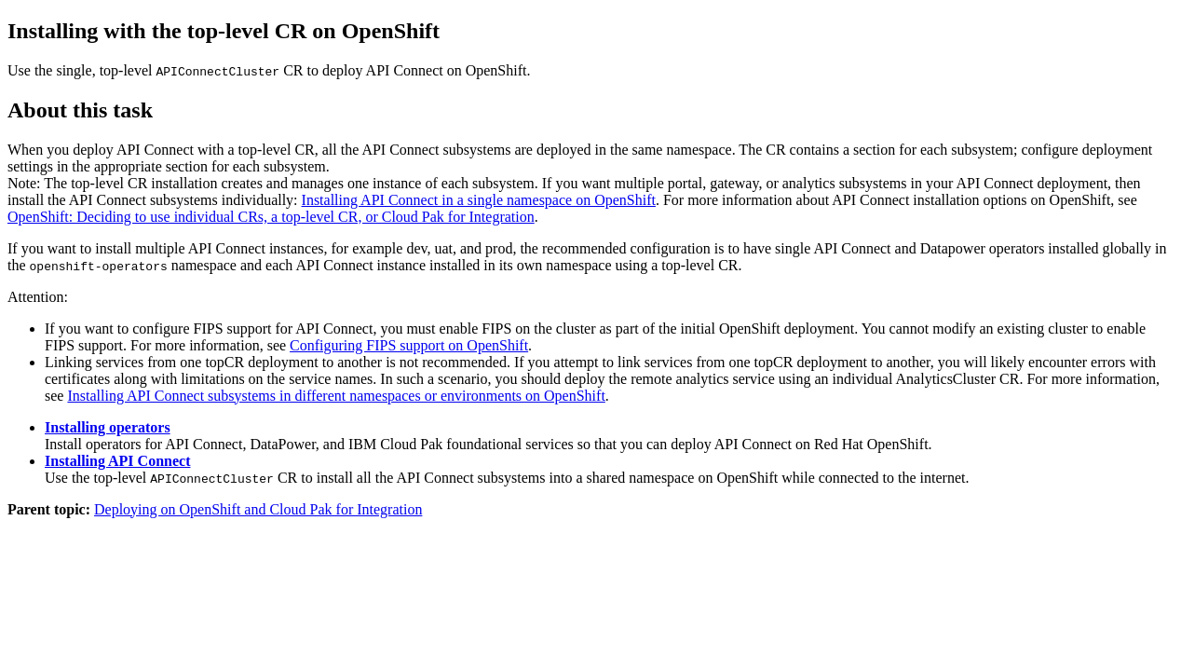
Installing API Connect (117, 461)
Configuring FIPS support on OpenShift (409, 345)
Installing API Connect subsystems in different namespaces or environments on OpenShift (335, 396)
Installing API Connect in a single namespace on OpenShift (479, 200)
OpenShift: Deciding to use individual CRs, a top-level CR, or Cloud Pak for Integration (271, 217)
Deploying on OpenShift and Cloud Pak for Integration (258, 509)
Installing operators (107, 427)
